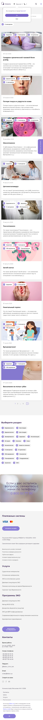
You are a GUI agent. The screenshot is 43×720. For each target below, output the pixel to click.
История (7, 441)
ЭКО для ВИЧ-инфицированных (12, 612)
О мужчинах (34, 34)
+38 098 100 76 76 (7, 654)
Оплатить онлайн (11, 528)
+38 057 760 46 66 (7, 659)
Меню (41, 4)
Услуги (5, 697)
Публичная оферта (7, 554)
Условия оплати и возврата (10, 560)
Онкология (22, 454)
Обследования (23, 207)
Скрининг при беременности (11, 590)
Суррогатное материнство (10, 571)
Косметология (25, 78)
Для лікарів (22, 432)
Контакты (6, 692)
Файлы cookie (7, 709)
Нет (17, 19)
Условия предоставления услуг (11, 557)
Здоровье (9, 34)
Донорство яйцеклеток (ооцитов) (13, 608)
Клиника (18, 441)
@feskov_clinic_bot (8, 666)
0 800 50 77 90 (22, 493)
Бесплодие (22, 428)
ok (9, 716)
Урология (8, 462)
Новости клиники (24, 445)
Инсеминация (35, 436)
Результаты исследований (11, 629)
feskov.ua (11, 703)
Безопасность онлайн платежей (11, 549)
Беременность (10, 203)
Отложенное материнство (10, 575)
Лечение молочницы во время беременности (17, 586)
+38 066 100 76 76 (7, 656)
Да (17, 15)
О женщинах (8, 24)
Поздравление (23, 458)
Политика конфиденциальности (11, 552)
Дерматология (10, 78)
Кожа (28, 441)
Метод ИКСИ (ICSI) (8, 604)
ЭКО (17, 462)
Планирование (25, 248)
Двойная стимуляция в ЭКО (11, 582)
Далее (27, 403)
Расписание (7, 700)
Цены (5, 695)
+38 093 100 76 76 (7, 657)
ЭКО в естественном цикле (11, 579)
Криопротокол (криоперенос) (12, 619)
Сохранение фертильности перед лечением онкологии (20, 615)
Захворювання (9, 436)
